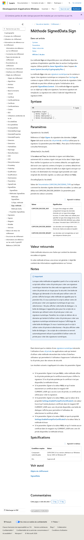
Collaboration (61, 527)
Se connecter (77, 3)
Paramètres (36, 45)
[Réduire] (22, 24)
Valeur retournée (38, 48)
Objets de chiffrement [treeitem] (15, 78)
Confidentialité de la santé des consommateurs (32, 530)
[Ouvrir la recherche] (69, 3)
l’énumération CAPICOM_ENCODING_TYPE (54, 184)
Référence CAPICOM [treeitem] (13, 245)
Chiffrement (55, 24)
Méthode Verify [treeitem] (16, 209)
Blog (51, 527)
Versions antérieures (41, 527)
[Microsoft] (4, 3)
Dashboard (76, 9)
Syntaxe (35, 42)
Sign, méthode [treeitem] (16, 205)
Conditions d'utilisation (59, 530)
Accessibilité (7, 533)
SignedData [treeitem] (13, 190)
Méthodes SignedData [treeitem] (15, 198)
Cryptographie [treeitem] (9, 33)
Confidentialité (7, 530)
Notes (34, 51)
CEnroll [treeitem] (10, 94)
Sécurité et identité (42, 24)
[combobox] (14, 29)
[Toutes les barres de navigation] (32, 24)
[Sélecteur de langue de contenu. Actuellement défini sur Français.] (8, 522)
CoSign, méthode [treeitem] (17, 202)
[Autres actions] (79, 24)
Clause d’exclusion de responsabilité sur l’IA (17, 527)
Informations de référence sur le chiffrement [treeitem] (14, 49)
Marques (18, 533)
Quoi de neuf (64, 9)
